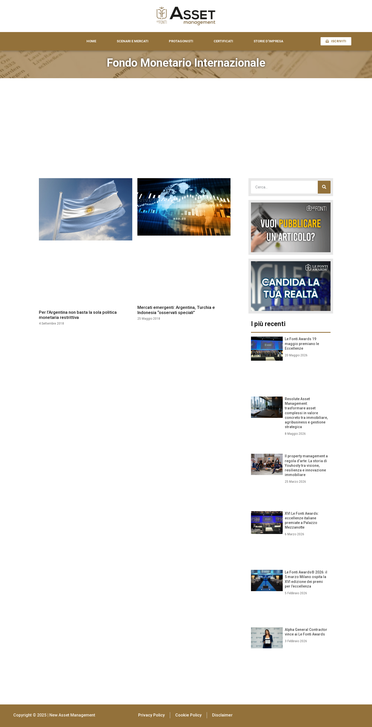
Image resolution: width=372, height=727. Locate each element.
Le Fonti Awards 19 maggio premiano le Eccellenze (302, 343)
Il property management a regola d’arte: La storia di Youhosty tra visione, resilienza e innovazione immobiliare (306, 465)
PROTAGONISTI (181, 41)
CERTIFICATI (223, 41)
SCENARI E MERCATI (132, 41)
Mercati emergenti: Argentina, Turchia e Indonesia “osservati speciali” (176, 310)
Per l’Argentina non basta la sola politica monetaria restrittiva (78, 315)
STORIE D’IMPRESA (268, 41)
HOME (91, 41)
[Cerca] (324, 187)
